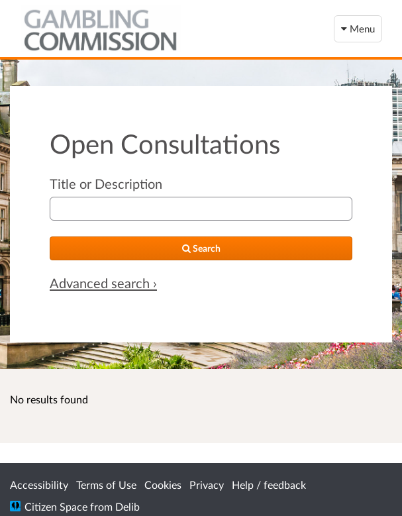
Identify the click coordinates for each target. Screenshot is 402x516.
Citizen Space (56, 506)
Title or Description (106, 183)
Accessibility (39, 484)
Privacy (206, 484)
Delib (127, 506)
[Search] (201, 248)
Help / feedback (269, 484)
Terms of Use (106, 484)
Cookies (162, 484)
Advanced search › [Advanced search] (103, 283)
